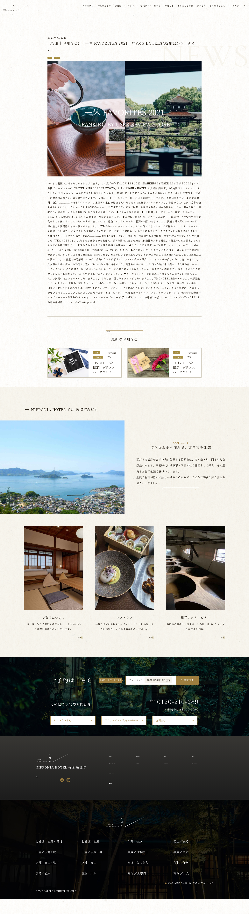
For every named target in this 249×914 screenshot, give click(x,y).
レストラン (125, 7)
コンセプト (80, 7)
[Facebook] (62, 795)
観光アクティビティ (144, 7)
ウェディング (116, 787)
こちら (71, 280)
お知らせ (164, 7)
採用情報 (190, 906)
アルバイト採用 (206, 906)
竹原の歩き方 (97, 7)
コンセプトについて (177, 501)
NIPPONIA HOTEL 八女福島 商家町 (142, 237)
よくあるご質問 (180, 7)
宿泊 (51, 58)
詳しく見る (70, 651)
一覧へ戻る (116, 334)
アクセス (41, 790)
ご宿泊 (111, 7)
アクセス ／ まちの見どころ (207, 7)
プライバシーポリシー (157, 906)
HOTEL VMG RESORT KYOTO (79, 204)
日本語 (12, 15)
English (25, 15)
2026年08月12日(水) (158, 694)
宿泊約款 (115, 797)
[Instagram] (68, 795)
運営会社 (176, 906)
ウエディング (236, 7)
